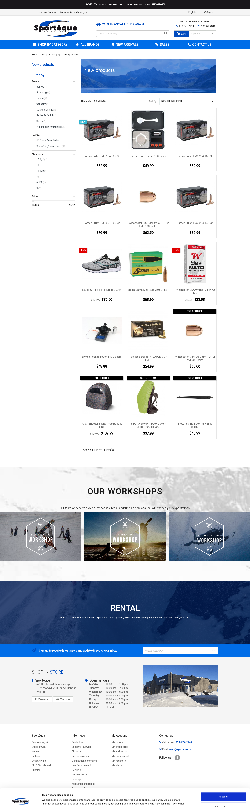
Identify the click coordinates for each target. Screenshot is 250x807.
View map (43, 699)
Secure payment (81, 756)
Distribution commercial (85, 760)
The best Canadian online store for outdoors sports (63, 12)
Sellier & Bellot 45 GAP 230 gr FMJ (149, 358)
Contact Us (201, 44)
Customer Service (82, 746)
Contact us (77, 742)
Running (36, 769)
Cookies (76, 769)
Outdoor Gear (39, 746)
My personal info (120, 756)
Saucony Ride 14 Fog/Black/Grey (101, 289)
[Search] (132, 33)
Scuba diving (39, 760)
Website (65, 699)
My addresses (119, 751)
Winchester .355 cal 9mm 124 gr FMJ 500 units (195, 358)
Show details (167, 800)
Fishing (36, 756)
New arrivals (126, 44)
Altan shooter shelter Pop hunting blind (102, 425)
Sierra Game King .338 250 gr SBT (148, 289)
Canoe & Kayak (40, 742)
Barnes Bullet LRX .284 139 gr (102, 156)
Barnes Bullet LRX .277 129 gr (102, 223)
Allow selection (223, 790)
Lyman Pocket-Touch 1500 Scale (101, 356)
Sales (164, 44)
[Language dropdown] (193, 12)
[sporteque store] (180, 686)
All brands (89, 44)
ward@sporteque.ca (180, 749)
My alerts (116, 765)
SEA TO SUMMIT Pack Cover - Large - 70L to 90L (148, 425)
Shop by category (52, 44)
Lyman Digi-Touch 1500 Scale (148, 156)
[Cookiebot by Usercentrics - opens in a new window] (21, 800)
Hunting (36, 751)
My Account (119, 735)
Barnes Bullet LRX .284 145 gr (195, 223)
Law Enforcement (81, 765)
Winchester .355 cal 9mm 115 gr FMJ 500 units (149, 224)
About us (76, 751)
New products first (187, 101)
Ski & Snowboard (41, 765)
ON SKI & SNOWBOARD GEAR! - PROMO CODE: (125, 4)
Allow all (223, 779)
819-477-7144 (186, 25)
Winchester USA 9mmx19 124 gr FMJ (195, 291)
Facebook (177, 757)
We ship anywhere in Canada (123, 24)
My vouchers (118, 760)
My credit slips (119, 746)
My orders (117, 742)
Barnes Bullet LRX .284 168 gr (195, 156)
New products (43, 65)
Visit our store (207, 25)
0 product (202, 33)
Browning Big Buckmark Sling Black (195, 425)
